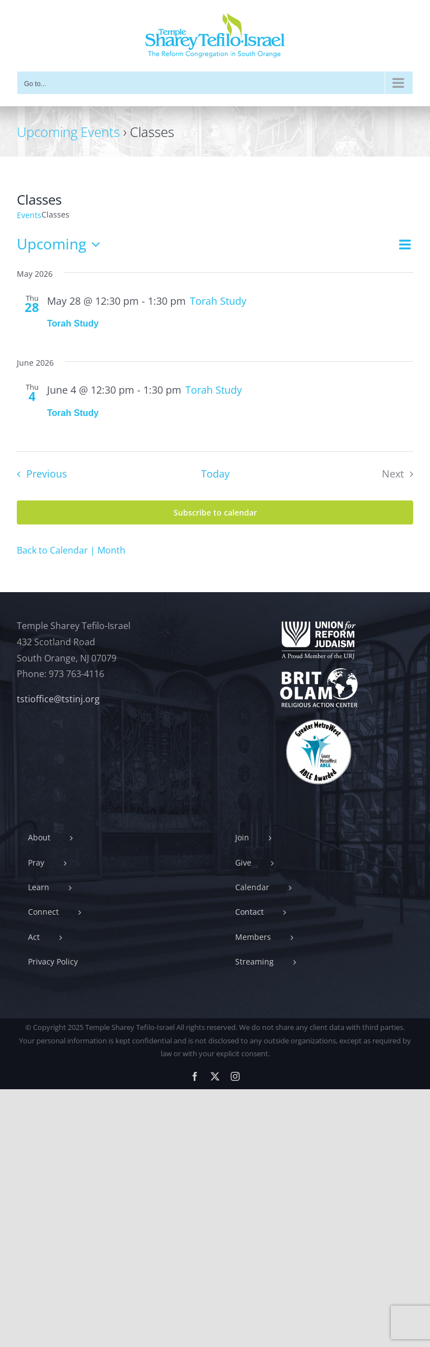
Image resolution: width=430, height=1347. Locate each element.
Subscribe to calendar (215, 512)
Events (29, 215)
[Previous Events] (39, 474)
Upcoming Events (68, 131)
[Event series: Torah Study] (218, 301)
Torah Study (73, 323)
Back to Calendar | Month (71, 550)
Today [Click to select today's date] (215, 473)
